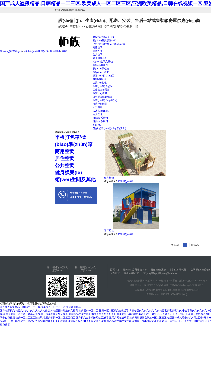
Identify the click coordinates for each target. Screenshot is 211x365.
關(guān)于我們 (101, 72)
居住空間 (98, 51)
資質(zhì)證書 (100, 93)
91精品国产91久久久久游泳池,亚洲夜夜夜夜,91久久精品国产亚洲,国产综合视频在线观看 (83, 321)
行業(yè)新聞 (100, 103)
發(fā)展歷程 (99, 79)
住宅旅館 (109, 177)
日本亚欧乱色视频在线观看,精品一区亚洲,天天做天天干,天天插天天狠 (152, 314)
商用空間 (98, 47)
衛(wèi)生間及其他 (103, 61)
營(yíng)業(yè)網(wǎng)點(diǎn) (109, 128)
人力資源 (98, 107)
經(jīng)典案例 (100, 65)
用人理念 (98, 114)
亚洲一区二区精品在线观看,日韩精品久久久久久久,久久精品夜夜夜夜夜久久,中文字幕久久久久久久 (153, 310)
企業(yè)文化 (100, 82)
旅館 (64, 51)
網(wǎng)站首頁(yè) (103, 37)
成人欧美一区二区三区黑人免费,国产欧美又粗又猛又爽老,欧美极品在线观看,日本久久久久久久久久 (60, 314)
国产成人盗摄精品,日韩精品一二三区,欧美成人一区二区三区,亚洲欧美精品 (40, 307)
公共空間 (98, 54)
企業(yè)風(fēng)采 (103, 86)
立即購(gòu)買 (125, 181)
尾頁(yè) (195, 245)
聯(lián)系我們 (100, 118)
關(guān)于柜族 (101, 68)
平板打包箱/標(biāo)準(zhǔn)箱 (109, 44)
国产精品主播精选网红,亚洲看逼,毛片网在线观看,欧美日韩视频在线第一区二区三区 (121, 317)
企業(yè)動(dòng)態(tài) (105, 100)
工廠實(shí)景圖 (101, 89)
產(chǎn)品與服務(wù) (104, 40)
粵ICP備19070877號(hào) (174, 294)
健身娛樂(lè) (99, 58)
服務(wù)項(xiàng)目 (103, 75)
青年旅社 (109, 230)
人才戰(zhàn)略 (101, 110)
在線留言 (98, 125)
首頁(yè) (175, 245)
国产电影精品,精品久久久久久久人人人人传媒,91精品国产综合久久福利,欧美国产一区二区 (49, 310)
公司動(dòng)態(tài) (103, 96)
